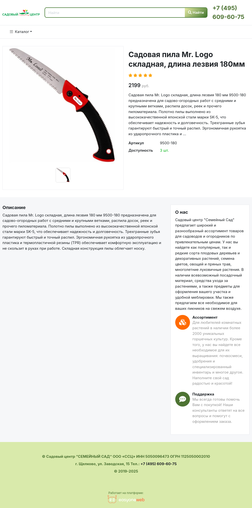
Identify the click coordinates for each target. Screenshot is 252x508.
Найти (196, 12)
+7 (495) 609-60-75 (159, 463)
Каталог (19, 31)
